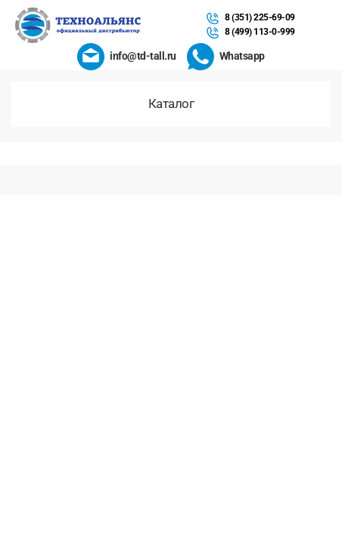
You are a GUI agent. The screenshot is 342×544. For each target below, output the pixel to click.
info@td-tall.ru (143, 56)
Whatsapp (242, 56)
